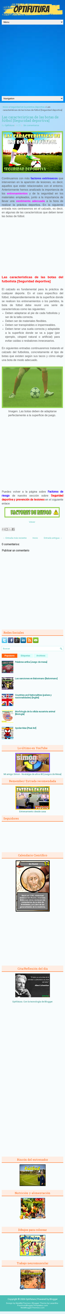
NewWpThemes (23, 1303)
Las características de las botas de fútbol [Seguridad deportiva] (30, 118)
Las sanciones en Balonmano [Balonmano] (36, 678)
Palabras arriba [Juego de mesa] (31, 662)
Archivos (40, 656)
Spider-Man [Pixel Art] (25, 728)
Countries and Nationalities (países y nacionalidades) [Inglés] (33, 696)
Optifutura (9, 125)
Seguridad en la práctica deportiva (27, 107)
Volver (32, 522)
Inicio (5, 107)
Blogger (48, 1001)
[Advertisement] (32, 62)
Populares (10, 656)
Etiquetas (25, 656)
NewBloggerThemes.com (33, 1308)
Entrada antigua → (53, 538)
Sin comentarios (31, 125)
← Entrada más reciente (15, 538)
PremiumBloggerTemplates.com (32, 1305)
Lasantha (54, 1303)
